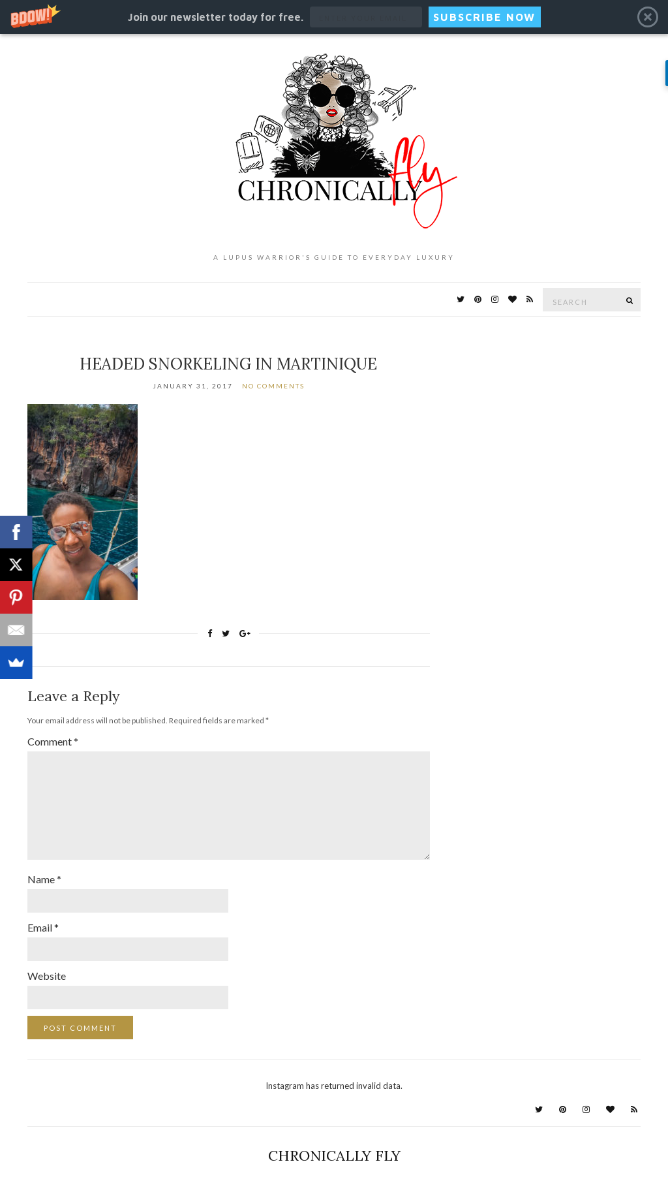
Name (44, 879)
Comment (52, 741)
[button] (334, 17)
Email (43, 927)
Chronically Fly (334, 1155)
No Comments (273, 386)
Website (46, 975)
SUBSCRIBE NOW (484, 17)
